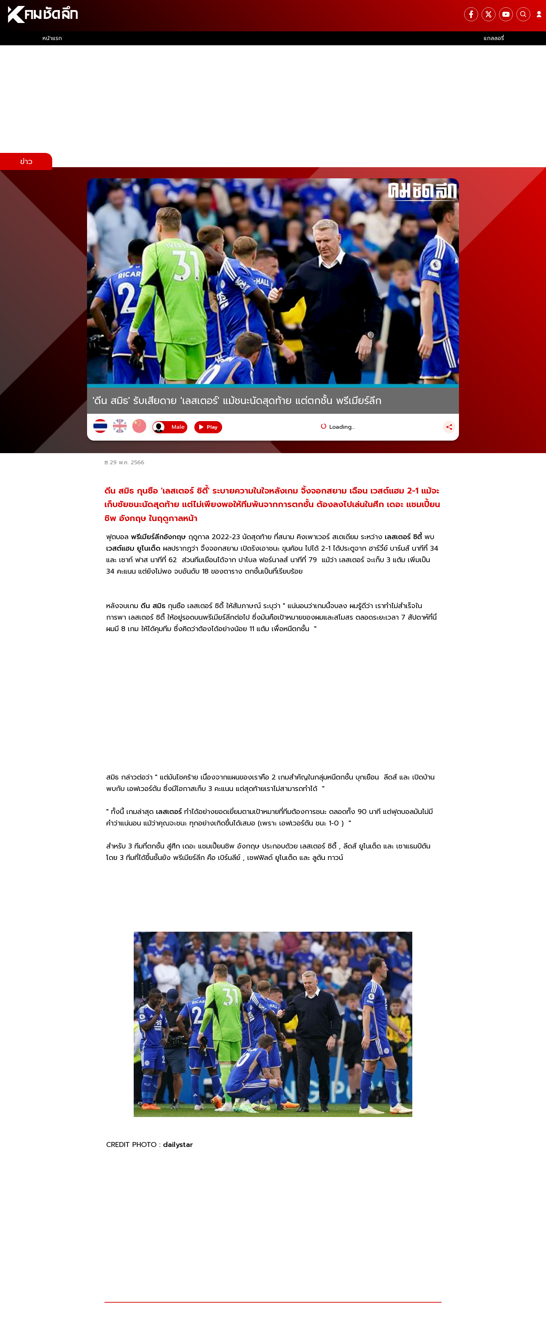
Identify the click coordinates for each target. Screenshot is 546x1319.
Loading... (342, 427)
